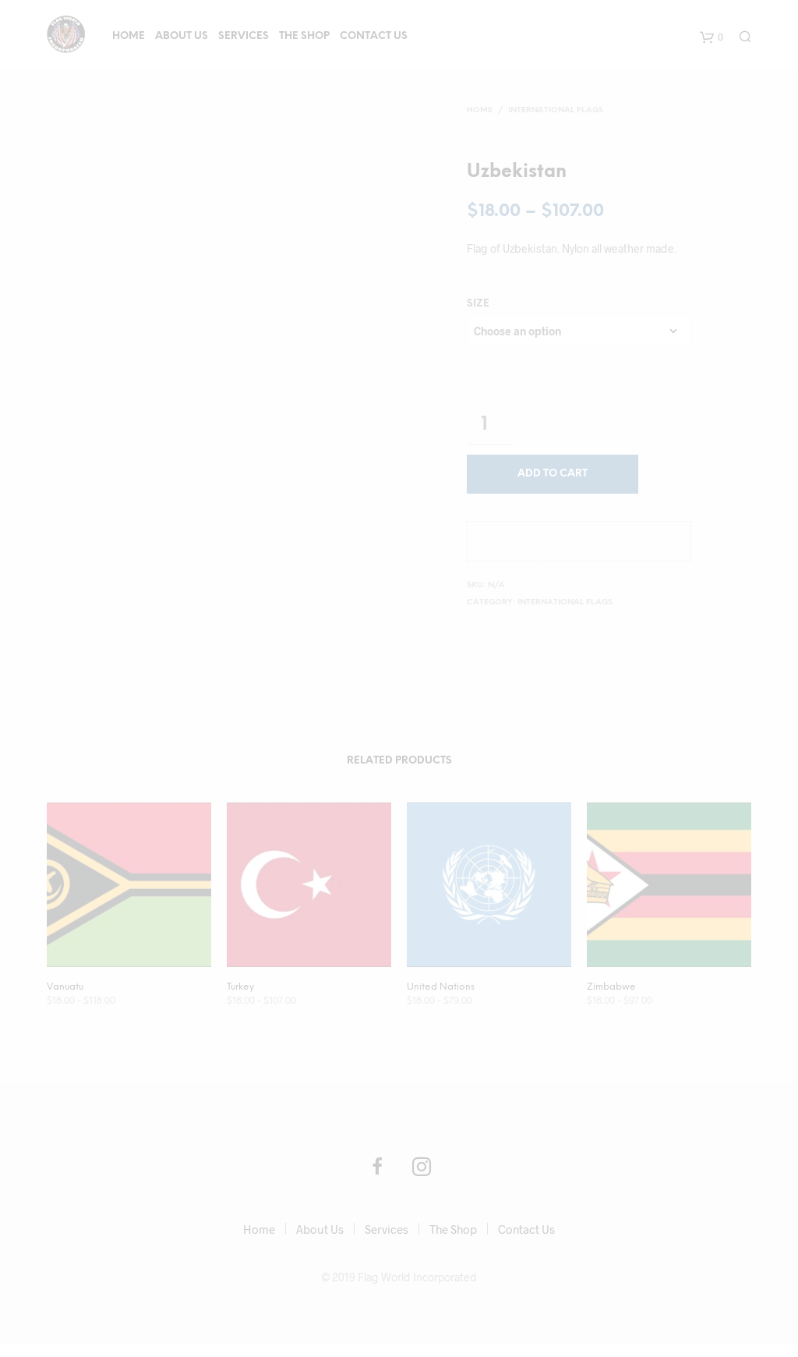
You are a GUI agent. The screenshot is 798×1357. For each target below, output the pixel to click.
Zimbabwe (611, 987)
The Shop (304, 36)
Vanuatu (65, 987)
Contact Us (374, 36)
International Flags (555, 110)
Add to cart (552, 474)
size (478, 304)
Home (128, 36)
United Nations (441, 987)
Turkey (240, 987)
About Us (181, 36)
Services (243, 36)
